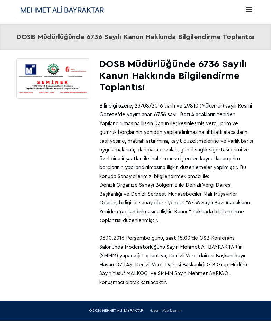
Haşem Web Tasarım (166, 310)
